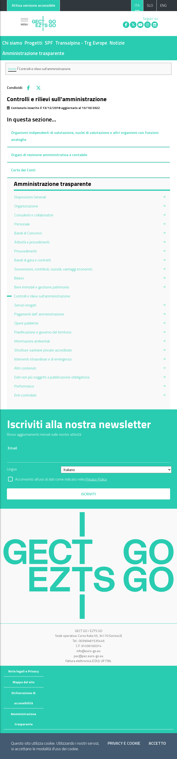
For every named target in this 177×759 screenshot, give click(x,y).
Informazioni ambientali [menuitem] (32, 341)
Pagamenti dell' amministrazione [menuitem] (39, 314)
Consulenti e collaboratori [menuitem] (33, 215)
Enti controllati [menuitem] (25, 395)
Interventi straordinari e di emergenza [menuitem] (42, 359)
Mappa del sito (24, 682)
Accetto (157, 743)
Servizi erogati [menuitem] (25, 305)
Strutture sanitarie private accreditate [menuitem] (43, 350)
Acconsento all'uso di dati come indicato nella (61, 479)
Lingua (12, 469)
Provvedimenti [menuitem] (25, 251)
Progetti (33, 42)
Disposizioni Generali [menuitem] (30, 197)
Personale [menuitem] (22, 224)
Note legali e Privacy (23, 671)
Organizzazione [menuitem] (26, 206)
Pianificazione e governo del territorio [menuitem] (42, 332)
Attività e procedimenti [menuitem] (31, 242)
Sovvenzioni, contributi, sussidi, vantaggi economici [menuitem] (53, 269)
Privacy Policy (96, 479)
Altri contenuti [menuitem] (25, 368)
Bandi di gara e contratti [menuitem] (32, 260)
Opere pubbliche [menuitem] (26, 323)
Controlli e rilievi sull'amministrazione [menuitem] (42, 296)
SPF (49, 42)
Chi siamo (12, 42)
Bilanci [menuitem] (19, 278)
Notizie (117, 42)
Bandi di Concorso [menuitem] (28, 233)
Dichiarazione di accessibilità (23, 697)
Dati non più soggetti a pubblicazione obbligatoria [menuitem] (51, 377)
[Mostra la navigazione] (24, 22)
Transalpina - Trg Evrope (81, 42)
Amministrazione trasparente (33, 53)
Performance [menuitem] (24, 386)
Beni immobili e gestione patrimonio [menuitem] (41, 287)
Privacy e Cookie (124, 743)
